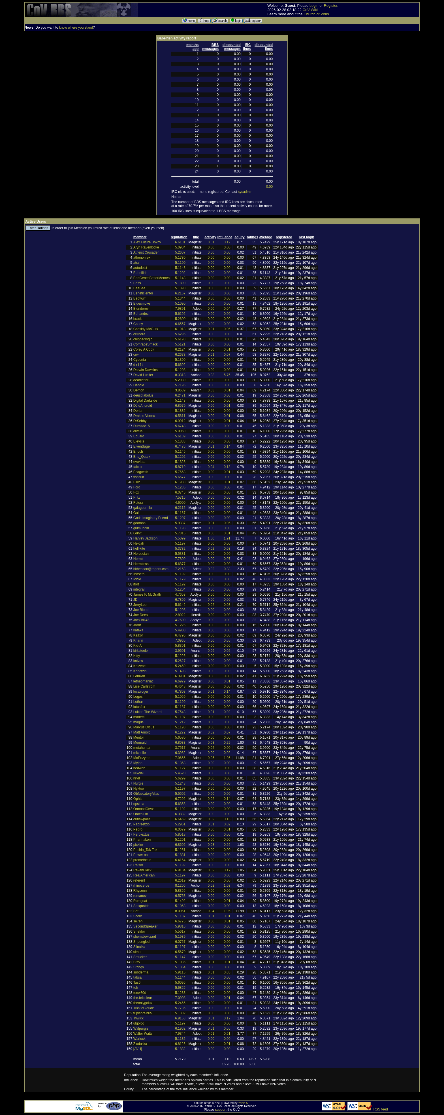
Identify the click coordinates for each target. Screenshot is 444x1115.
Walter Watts (143, 1034)
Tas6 (136, 983)
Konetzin (140, 671)
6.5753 (180, 896)
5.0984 (180, 247)
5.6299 (180, 778)
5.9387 (180, 523)
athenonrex (141, 258)
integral (138, 589)
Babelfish (140, 273)
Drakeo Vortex (144, 416)
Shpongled (141, 942)
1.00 (211, 538)
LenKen (139, 676)
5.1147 (180, 957)
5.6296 (180, 334)
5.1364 (180, 967)
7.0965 (180, 640)
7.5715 (180, 497)
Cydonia (139, 360)
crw (136, 355)
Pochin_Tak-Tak (145, 850)
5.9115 (180, 972)
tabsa (137, 977)
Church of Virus (316, 14)
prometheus (142, 860)
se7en (138, 921)
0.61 (227, 1034)
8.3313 (180, 375)
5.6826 (180, 988)
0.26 (227, 845)
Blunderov (141, 309)
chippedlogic (142, 339)
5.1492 (180, 901)
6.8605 (180, 845)
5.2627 (180, 661)
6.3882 (180, 814)
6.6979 (180, 681)
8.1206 (180, 886)
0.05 (227, 497)
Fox (136, 492)
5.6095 (180, 983)
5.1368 (180, 763)
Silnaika (139, 947)
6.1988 (180, 482)
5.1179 (180, 579)
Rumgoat (140, 901)
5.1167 (180, 513)
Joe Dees (140, 615)
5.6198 (180, 339)
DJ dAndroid (142, 406)
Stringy (138, 967)
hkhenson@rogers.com (150, 569)
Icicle (137, 579)
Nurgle (138, 783)
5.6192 (180, 314)
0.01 (211, 242)
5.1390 (180, 288)
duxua (138, 431)
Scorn (137, 916)
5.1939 (180, 937)
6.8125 (180, 1044)
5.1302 (180, 1013)
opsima (138, 804)
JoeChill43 (141, 620)
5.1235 (180, 487)
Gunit (137, 533)
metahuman (142, 748)
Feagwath (140, 472)
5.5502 (180, 794)
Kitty (136, 656)
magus (138, 722)
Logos (138, 697)
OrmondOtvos (144, 809)
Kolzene (139, 666)
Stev (136, 962)
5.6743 (180, 426)
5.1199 (180, 702)
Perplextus (141, 834)
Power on (140, 855)
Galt (136, 513)
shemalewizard (144, 937)
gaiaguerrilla (142, 508)
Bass (137, 283)
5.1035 (180, 962)
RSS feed (380, 1109)
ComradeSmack (145, 344)
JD (135, 600)
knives (138, 661)
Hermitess (141, 564)
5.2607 (180, 252)
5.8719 (180, 467)
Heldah (138, 543)
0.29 (227, 743)
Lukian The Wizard (147, 712)
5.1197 (180, 543)
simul (137, 952)
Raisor (138, 865)
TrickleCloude (143, 1008)
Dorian (138, 411)
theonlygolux (142, 1003)
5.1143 (180, 268)
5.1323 (180, 462)
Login (314, 5)
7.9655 (180, 758)
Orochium (140, 814)
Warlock (139, 1039)
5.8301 (180, 646)
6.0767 (180, 942)
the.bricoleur (142, 998)
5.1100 (180, 263)
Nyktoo (138, 789)
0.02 (211, 549)
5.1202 (180, 273)
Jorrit (137, 625)
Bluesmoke (141, 303)
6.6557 (180, 324)
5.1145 (180, 452)
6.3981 (180, 676)
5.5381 (180, 554)
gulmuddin (141, 528)
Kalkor (138, 635)
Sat (135, 911)
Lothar (138, 702)
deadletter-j (141, 380)
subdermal (141, 972)
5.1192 (180, 574)
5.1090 (180, 303)
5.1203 (180, 370)
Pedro (137, 829)
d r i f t (138, 365)
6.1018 (180, 329)
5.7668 (180, 472)
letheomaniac (143, 681)
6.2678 (180, 355)
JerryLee (140, 605)
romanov (140, 896)
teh (135, 988)
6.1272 (180, 732)
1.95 (227, 758)
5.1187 (180, 707)
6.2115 (180, 508)
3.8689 (180, 390)
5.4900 (180, 630)
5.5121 (180, 344)
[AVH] (137, 1049)
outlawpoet (141, 819)
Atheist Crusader (146, 252)
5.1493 (180, 671)
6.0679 (180, 829)
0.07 (227, 355)
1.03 (227, 886)
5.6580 (180, 737)
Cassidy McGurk (145, 329)
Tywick (138, 1018)
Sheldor (139, 931)
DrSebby (140, 421)
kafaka (138, 630)
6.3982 (180, 753)
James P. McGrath (147, 595)
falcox (137, 467)
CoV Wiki (310, 10)
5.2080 (180, 380)
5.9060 (180, 431)
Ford (136, 487)
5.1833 (180, 441)
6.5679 (180, 952)
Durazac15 (141, 426)
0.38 (227, 569)
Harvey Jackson (145, 538)
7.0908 (180, 998)
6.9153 (180, 1018)
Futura (138, 503)
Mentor (138, 737)
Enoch (138, 452)
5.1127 (180, 768)
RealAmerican (144, 875)
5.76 (227, 375)
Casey (138, 324)
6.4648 (180, 686)
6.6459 (180, 819)
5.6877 (180, 564)
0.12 (227, 242)
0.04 (227, 309)
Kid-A (137, 646)
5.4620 (180, 773)
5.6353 (180, 804)
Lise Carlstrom (144, 686)
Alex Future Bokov (147, 242)
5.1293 (180, 610)
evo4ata (139, 462)
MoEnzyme (141, 758)
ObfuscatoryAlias (146, 794)
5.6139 (180, 436)
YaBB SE (244, 1103)
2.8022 (180, 615)
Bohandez (141, 314)
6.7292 (180, 799)
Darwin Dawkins (145, 370)
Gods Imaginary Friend (150, 518)
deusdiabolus (143, 395)
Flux (136, 482)
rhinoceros (141, 886)
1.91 (227, 538)
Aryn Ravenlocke (146, 247)
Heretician (141, 554)
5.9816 (180, 926)
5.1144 (180, 977)
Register (330, 5)
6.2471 (180, 395)
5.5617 (180, 931)
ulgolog (138, 1023)
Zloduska (140, 1044)
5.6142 (180, 605)
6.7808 (180, 692)
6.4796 (180, 635)
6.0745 (180, 492)
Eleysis (138, 441)
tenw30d (139, 993)
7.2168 (180, 569)
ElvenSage (141, 446)
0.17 (227, 870)
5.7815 (180, 533)
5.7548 (180, 712)
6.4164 (180, 860)
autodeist (140, 268)
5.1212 (180, 722)
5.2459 (180, 666)
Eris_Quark (141, 457)
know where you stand (76, 27)
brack (137, 319)
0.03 (211, 390)
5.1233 (180, 993)
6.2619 (180, 880)
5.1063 (180, 906)
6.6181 (180, 242)
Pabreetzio (141, 824)
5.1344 (180, 298)
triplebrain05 (142, 1013)
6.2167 (180, 293)
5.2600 (180, 319)
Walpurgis (140, 1028)
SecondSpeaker (145, 926)
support (221, 1110)
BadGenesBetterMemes (151, 278)
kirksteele (140, 651)
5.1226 (180, 656)
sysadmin (245, 192)
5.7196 (180, 385)
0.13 (227, 467)
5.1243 (180, 783)
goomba (139, 523)
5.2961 (180, 824)
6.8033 (180, 743)
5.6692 (180, 365)
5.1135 (180, 1039)
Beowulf (139, 298)
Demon (138, 390)
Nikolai (138, 773)
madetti (138, 717)
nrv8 (136, 778)
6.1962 (180, 1028)
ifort (136, 584)
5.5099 (180, 538)
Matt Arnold (142, 732)
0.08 (211, 375)
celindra (139, 334)
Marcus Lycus (143, 727)
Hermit (138, 559)
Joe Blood (140, 610)
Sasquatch (141, 906)
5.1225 (180, 625)
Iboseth (138, 574)
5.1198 (180, 528)
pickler (138, 845)
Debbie (138, 385)
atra (136, 263)
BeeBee (139, 288)
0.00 (269, 187)
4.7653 (180, 595)
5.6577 (180, 477)
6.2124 (180, 349)
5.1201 (180, 840)
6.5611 (180, 416)
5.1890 (180, 283)
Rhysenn (140, 891)
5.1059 (180, 697)
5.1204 (180, 589)
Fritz (136, 497)
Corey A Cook (143, 349)
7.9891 (180, 309)
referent (139, 880)
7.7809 (180, 559)
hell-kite (139, 549)
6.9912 (180, 421)
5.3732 (180, 549)
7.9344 (180, 1034)
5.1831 (180, 855)
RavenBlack (142, 870)
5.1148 (180, 278)
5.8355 (180, 891)
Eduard (138, 436)
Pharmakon (142, 840)
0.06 (227, 329)
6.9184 (180, 870)
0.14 (227, 446)
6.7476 (180, 446)
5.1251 (180, 850)
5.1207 (180, 518)
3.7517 (180, 748)
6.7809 (180, 600)
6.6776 (180, 921)
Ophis (137, 799)
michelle (139, 753)
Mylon (137, 763)
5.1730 (180, 258)
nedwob (139, 768)
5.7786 (180, 1008)
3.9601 (180, 651)
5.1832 (180, 411)
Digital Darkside (145, 400)
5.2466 (180, 1003)
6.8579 (180, 406)
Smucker (140, 957)
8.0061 (180, 911)
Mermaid (140, 743)
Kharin (138, 640)
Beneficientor (143, 293)
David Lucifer (143, 375)
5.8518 (180, 834)
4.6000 (180, 503)
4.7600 (180, 620)
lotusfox (139, 707)
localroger (140, 692)
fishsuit (138, 477)
